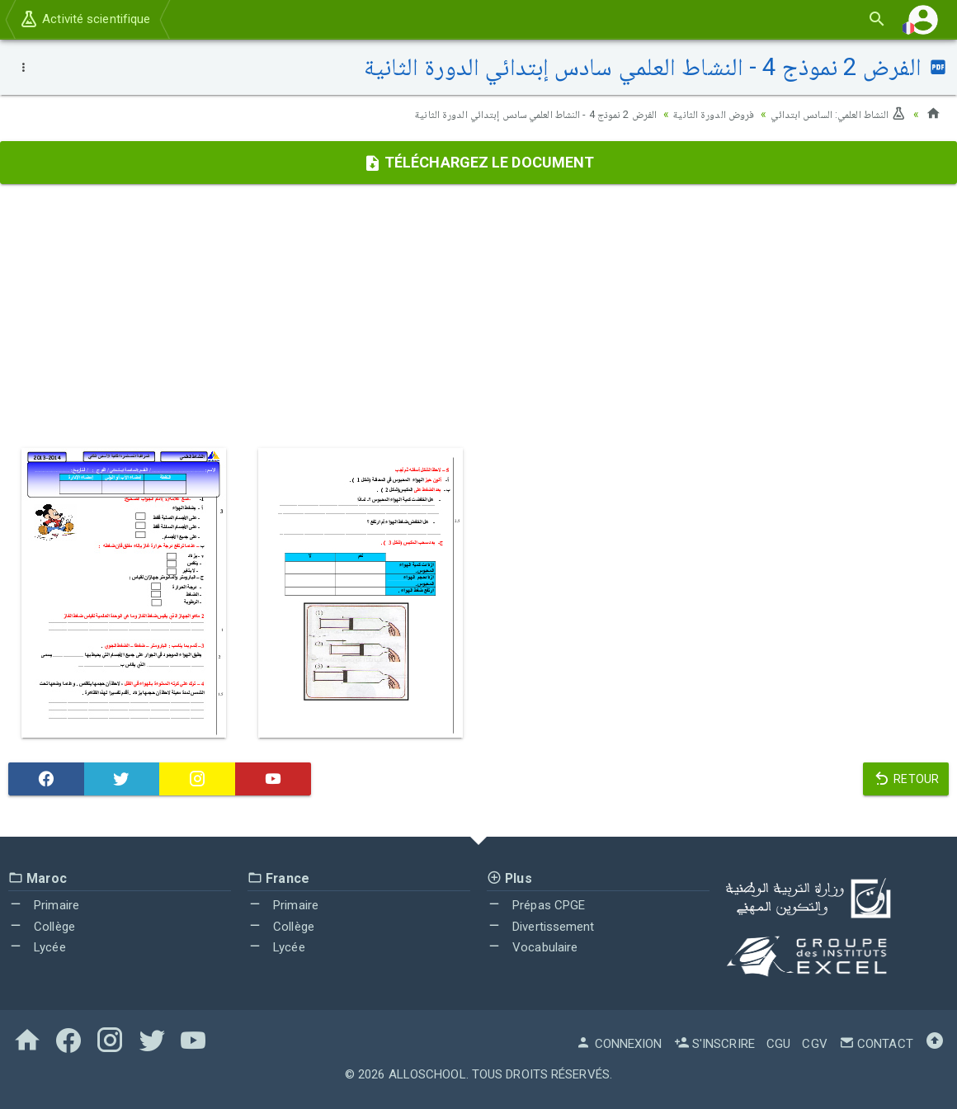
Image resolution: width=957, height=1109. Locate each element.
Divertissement (541, 926)
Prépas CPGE (536, 905)
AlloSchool (427, 1074)
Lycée (37, 947)
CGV (814, 1043)
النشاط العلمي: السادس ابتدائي (833, 113)
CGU (778, 1043)
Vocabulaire (532, 947)
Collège (41, 926)
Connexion (619, 1043)
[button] (923, 19)
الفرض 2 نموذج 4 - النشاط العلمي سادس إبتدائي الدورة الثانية (513, 113)
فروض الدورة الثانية (702, 113)
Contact (876, 1043)
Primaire (43, 905)
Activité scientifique (84, 19)
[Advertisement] (478, 316)
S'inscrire (714, 1043)
